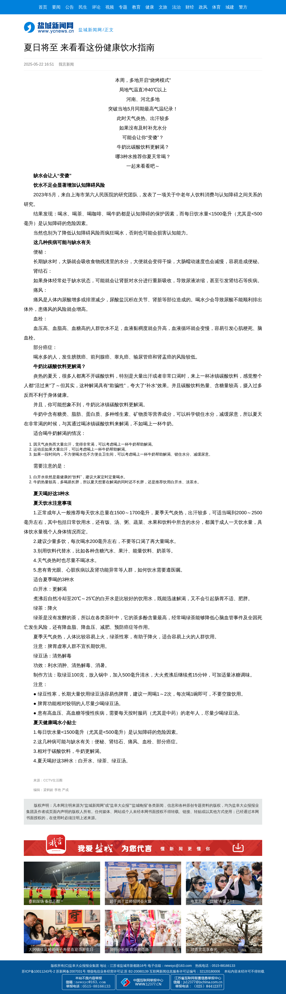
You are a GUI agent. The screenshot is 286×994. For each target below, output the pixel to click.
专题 (123, 7)
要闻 (56, 7)
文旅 (163, 7)
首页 (43, 7)
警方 (243, 7)
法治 (176, 7)
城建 (229, 7)
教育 (136, 7)
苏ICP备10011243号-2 (38, 971)
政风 (203, 7)
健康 (149, 7)
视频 (109, 7)
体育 (216, 7)
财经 (189, 7)
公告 (69, 7)
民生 (83, 7)
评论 (96, 7)
